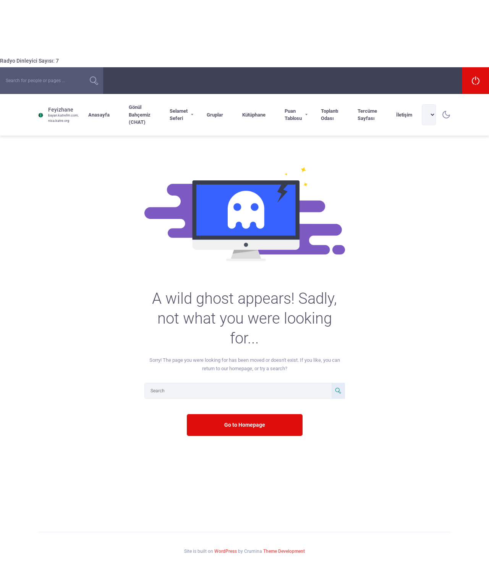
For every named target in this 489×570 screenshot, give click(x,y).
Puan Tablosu (293, 114)
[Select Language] (429, 114)
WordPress (225, 551)
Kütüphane (254, 115)
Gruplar (215, 115)
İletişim (404, 115)
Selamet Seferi (179, 114)
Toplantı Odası (329, 114)
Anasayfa (99, 115)
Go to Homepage (244, 425)
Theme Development (284, 551)
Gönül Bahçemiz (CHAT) (140, 114)
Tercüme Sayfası (367, 114)
